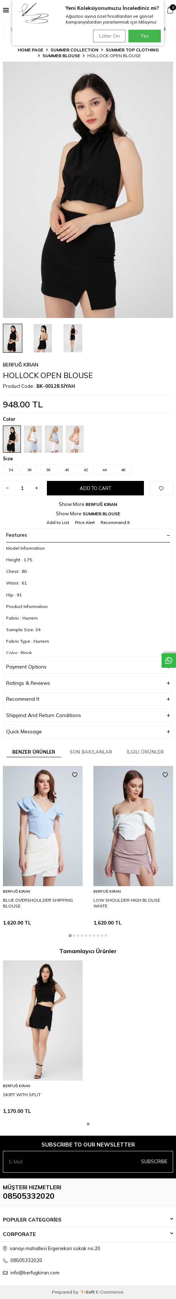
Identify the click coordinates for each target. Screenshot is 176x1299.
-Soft (88, 1292)
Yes (145, 36)
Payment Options (88, 666)
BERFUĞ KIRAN (20, 364)
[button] (70, 935)
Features (88, 535)
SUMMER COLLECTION (74, 50)
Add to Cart (95, 488)
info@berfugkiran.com (35, 1272)
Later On (109, 36)
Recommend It (115, 522)
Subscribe (154, 1161)
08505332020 (28, 1196)
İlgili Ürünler (145, 752)
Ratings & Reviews (88, 683)
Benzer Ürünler (33, 752)
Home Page (30, 50)
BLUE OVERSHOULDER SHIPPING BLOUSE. (38, 903)
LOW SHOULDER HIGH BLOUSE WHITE (126, 903)
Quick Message (88, 731)
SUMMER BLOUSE (61, 55)
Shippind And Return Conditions (88, 715)
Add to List (58, 522)
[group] (88, 190)
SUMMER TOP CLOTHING (132, 50)
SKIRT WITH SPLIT (22, 1094)
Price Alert (85, 522)
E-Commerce (109, 1292)
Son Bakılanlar (91, 752)
